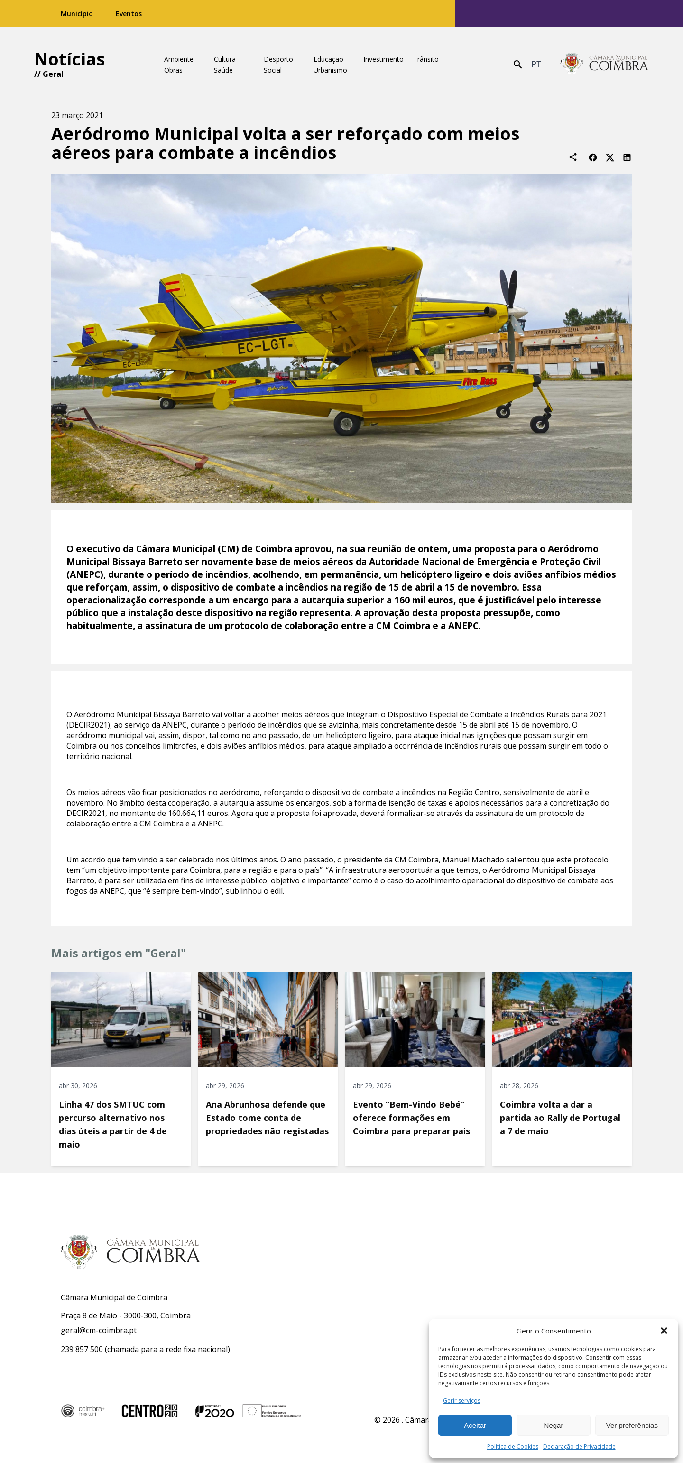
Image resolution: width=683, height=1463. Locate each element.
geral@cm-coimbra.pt (99, 1330)
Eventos (129, 13)
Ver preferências (632, 1425)
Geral (53, 74)
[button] (664, 1330)
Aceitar (475, 1425)
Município (77, 13)
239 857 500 (82, 1349)
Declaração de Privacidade (579, 1447)
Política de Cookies (512, 1447)
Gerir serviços (461, 1401)
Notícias (69, 59)
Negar (553, 1425)
